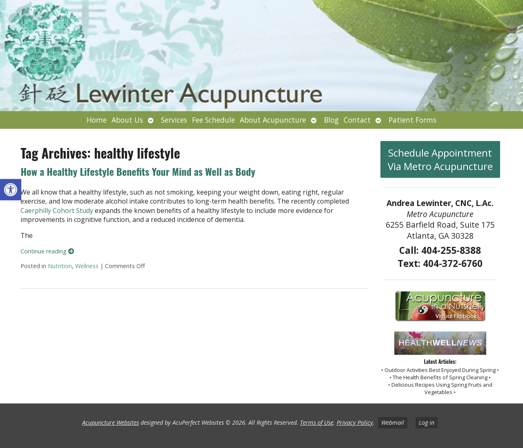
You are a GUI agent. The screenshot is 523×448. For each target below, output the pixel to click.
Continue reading (47, 251)
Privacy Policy (355, 422)
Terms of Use (316, 422)
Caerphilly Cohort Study (56, 210)
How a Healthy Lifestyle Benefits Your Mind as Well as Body (137, 171)
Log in (426, 422)
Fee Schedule (213, 120)
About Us (127, 120)
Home (97, 120)
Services (174, 120)
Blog (331, 120)
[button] (10, 189)
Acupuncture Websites (110, 422)
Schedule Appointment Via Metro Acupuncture (440, 159)
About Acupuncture (273, 120)
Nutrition (60, 266)
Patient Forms (412, 120)
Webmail (392, 422)
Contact (357, 120)
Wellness (86, 266)
